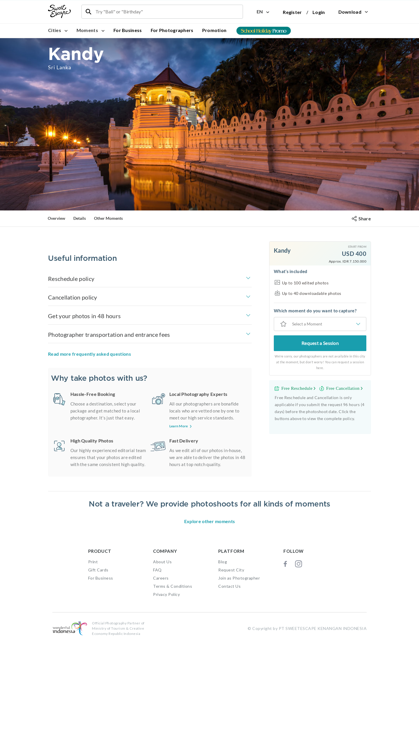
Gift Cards (98, 676)
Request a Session (320, 343)
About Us (162, 668)
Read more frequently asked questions (89, 371)
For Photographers (172, 30)
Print (93, 668)
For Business (127, 30)
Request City (231, 676)
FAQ (157, 676)
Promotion (214, 30)
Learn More (181, 443)
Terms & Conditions (172, 692)
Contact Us (229, 692)
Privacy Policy (166, 700)
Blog (222, 668)
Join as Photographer (239, 684)
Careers (161, 684)
